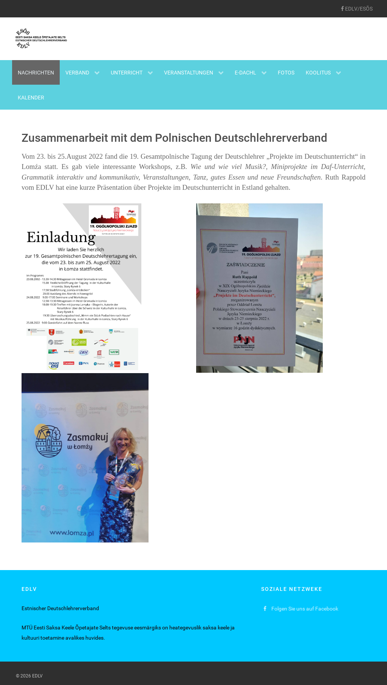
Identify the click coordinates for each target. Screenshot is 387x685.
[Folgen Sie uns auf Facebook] (301, 609)
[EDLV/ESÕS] (356, 8)
